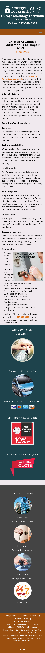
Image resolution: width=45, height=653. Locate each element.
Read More (22, 517)
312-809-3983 (28, 23)
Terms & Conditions (10, 636)
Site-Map (32, 636)
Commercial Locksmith (22, 493)
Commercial (25, 630)
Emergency (12, 633)
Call (22, 649)
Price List (23, 636)
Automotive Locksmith (22, 550)
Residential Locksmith (22, 521)
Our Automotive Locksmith (22, 371)
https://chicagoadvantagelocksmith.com (22, 624)
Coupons (22, 633)
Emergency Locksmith (22, 578)
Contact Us (32, 633)
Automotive (36, 630)
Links (40, 636)
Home (5, 630)
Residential (14, 630)
